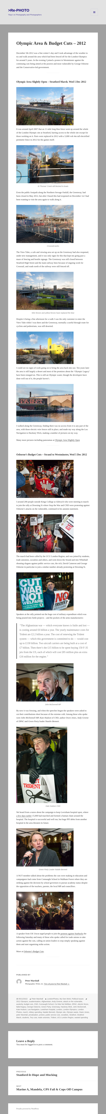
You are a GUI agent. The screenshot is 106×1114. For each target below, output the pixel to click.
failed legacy (21, 1007)
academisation (35, 1001)
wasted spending (81, 1017)
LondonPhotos (53, 999)
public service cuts (53, 1015)
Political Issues (78, 999)
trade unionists (44, 1017)
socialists (64, 1015)
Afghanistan (46, 1001)
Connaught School (46, 1004)
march (25, 1012)
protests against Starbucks (71, 933)
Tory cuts (33, 1017)
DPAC (74, 1004)
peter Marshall (22, 1015)
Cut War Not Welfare (63, 1004)
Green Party (46, 1007)
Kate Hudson (21, 1009)
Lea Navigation (33, 1009)
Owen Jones (84, 1012)
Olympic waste (72, 1012)
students (25, 1017)
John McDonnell (79, 1007)
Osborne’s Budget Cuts (34, 951)
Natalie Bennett (49, 1012)
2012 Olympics (22, 1001)
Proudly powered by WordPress (27, 1109)
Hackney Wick (66, 1007)
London (59, 1009)
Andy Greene (57, 1001)
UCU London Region (65, 1017)
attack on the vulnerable (72, 1001)
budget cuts (28, 1004)
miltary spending (35, 1012)
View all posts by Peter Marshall (56, 984)
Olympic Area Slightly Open (67, 440)
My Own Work (65, 999)
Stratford (72, 1015)
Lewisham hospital (47, 1009)
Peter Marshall (37, 999)
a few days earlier (24, 816)
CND (36, 1004)
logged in (32, 1044)
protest (42, 1015)
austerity (19, 1004)
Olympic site (61, 1012)
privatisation (33, 1015)
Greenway (56, 1007)
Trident (53, 1017)
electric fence (83, 1004)
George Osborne (33, 1007)
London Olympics (70, 1009)
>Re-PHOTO (18, 10)
